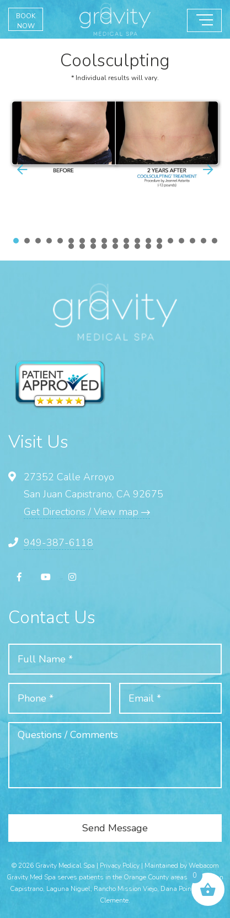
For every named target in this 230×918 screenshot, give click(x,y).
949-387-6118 (58, 542)
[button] (208, 169)
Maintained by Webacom (182, 865)
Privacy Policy (120, 865)
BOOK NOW (25, 21)
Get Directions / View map (87, 511)
